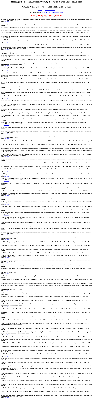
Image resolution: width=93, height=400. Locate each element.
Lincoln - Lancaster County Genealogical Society (52, 12)
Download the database (50, 10)
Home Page (40, 10)
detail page (6, 21)
